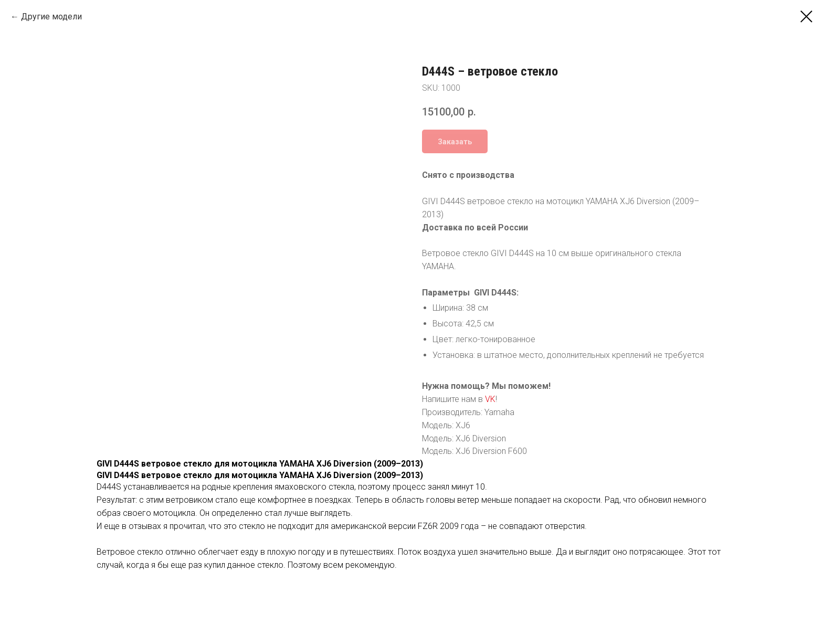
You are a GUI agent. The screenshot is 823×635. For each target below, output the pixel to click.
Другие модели (51, 17)
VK (490, 399)
